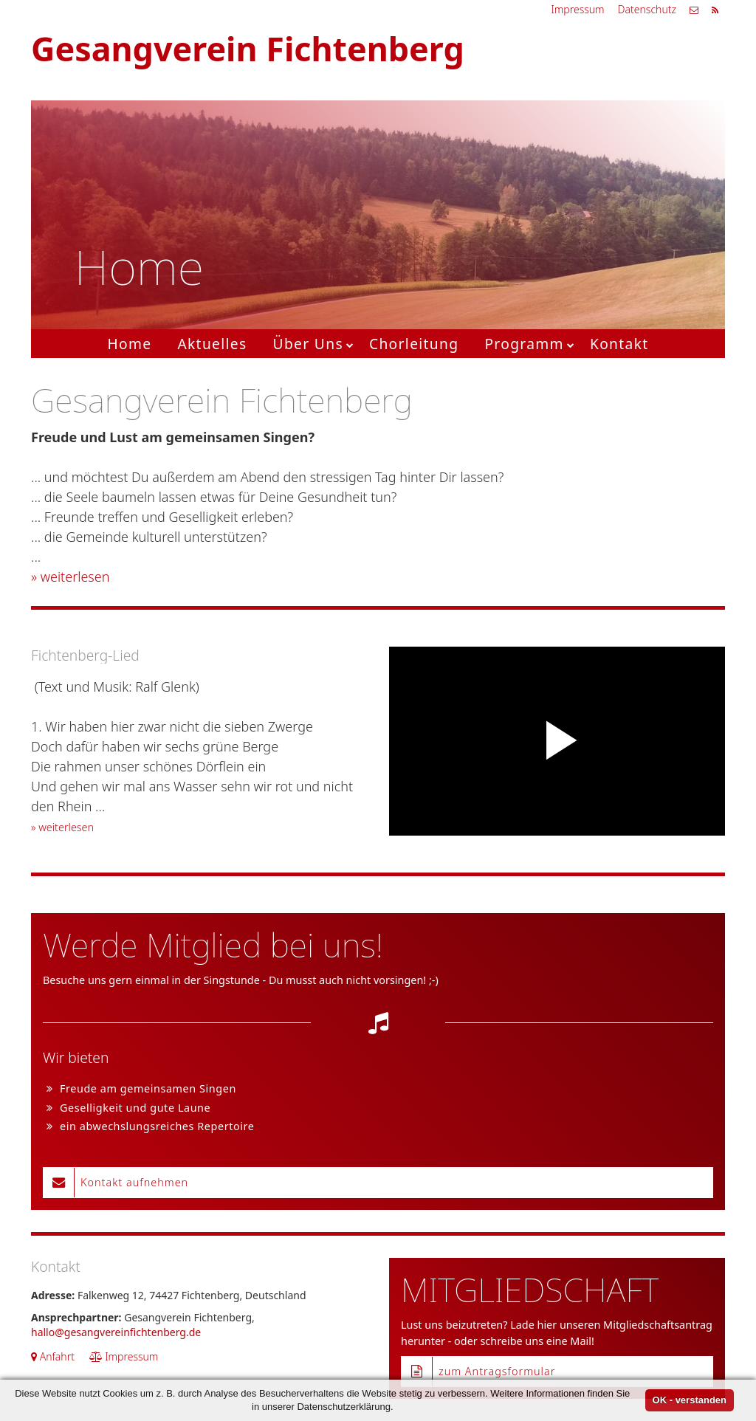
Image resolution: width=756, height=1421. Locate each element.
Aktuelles (212, 344)
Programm (524, 344)
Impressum (577, 9)
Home (129, 344)
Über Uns (308, 344)
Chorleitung (413, 344)
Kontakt (619, 344)
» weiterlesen (70, 576)
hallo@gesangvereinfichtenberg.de (116, 1332)
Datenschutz (647, 9)
